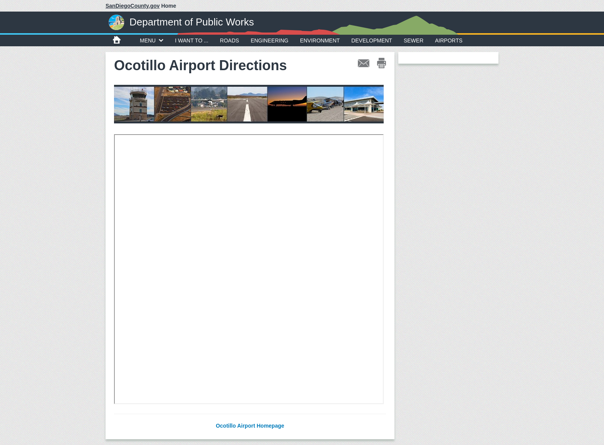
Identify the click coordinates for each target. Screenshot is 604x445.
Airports (448, 40)
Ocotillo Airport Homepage (250, 426)
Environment (320, 40)
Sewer (413, 40)
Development (371, 40)
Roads (229, 40)
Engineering (270, 40)
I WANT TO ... (191, 40)
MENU (151, 40)
